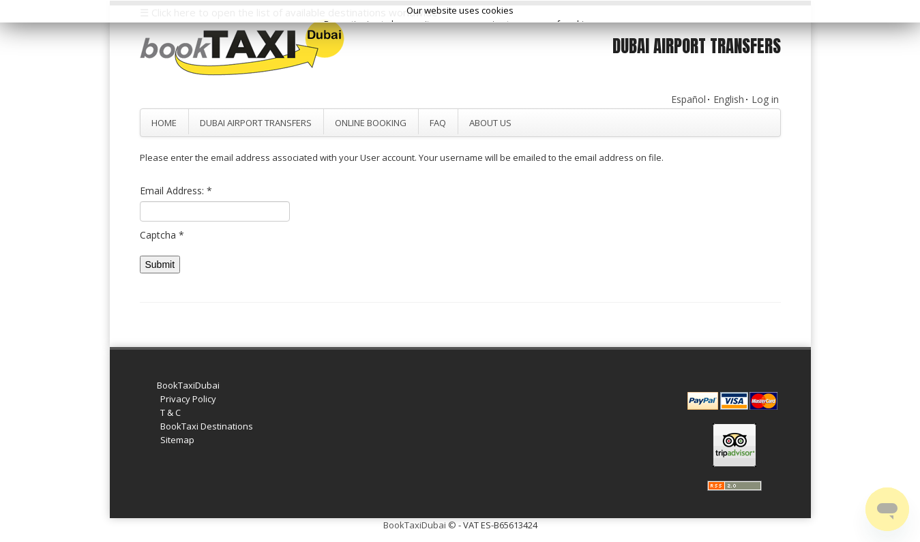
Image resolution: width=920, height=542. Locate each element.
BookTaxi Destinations (206, 426)
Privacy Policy (188, 399)
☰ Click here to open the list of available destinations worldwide (289, 12)
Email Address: (176, 190)
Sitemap (177, 440)
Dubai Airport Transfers (256, 123)
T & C (170, 412)
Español (688, 99)
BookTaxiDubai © (419, 525)
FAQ (438, 123)
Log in (765, 99)
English (728, 99)
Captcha (162, 234)
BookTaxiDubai (188, 385)
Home (164, 123)
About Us (490, 123)
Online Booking (370, 123)
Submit (160, 264)
